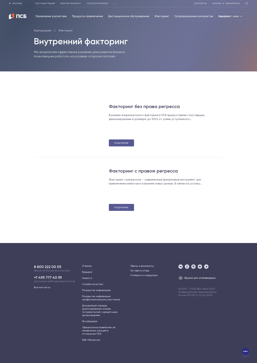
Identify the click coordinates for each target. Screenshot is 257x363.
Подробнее (121, 143)
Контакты (200, 3)
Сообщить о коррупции (144, 275)
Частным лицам (45, 3)
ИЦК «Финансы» (91, 340)
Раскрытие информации (96, 290)
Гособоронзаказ (97, 3)
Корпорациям (42, 30)
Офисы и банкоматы (142, 266)
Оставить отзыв (139, 270)
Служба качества (92, 284)
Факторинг (66, 30)
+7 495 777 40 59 (48, 277)
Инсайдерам (89, 321)
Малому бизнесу (71, 3)
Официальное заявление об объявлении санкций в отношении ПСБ (98, 330)
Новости (87, 278)
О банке (87, 266)
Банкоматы (233, 3)
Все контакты (42, 287)
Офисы (216, 3)
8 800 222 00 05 (47, 267)
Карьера (87, 272)
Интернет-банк (231, 16)
